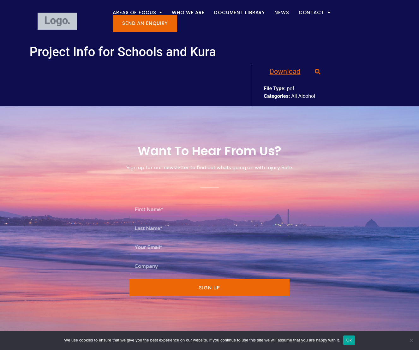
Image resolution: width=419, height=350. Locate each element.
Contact (315, 12)
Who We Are (188, 12)
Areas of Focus (137, 12)
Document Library (239, 12)
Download (285, 71)
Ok (349, 340)
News (281, 12)
